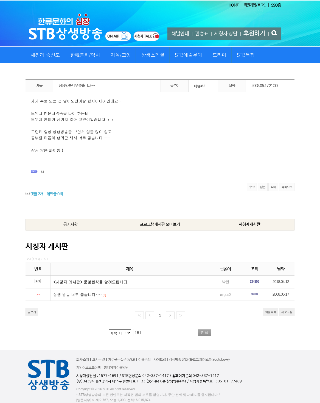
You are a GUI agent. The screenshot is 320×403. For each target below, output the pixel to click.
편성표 (201, 34)
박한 (225, 281)
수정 (252, 187)
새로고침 (286, 312)
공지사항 (70, 224)
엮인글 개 (55, 194)
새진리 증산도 (45, 54)
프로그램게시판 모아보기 (160, 224)
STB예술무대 (188, 54)
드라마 (219, 54)
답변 (262, 187)
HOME (234, 5)
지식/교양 (120, 54)
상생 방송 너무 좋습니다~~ (77, 294)
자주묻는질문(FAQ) (121, 360)
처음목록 (270, 312)
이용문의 (144, 360)
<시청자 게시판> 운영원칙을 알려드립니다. (90, 282)
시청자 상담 (225, 34)
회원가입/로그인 (255, 5)
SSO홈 (276, 5)
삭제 (273, 187)
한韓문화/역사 (85, 54)
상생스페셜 (152, 54)
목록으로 (286, 187)
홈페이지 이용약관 (116, 368)
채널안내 (180, 34)
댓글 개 (36, 194)
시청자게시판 (249, 224)
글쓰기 (32, 312)
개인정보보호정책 (88, 368)
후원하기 (254, 33)
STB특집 (245, 54)
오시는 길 (98, 360)
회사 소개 (82, 360)
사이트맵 (160, 360)
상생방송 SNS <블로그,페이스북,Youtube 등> (199, 360)
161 (41, 171)
